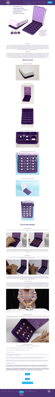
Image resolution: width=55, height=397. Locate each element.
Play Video (34, 2)
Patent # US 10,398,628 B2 (27, 382)
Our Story (29, 2)
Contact (44, 2)
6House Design (34, 391)
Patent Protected (29, 4)
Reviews (39, 2)
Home (24, 2)
